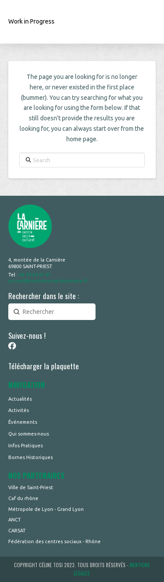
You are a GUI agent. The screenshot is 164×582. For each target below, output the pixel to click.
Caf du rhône (23, 498)
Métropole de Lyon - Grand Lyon (46, 509)
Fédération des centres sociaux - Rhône (54, 541)
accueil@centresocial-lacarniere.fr (48, 280)
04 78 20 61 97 (35, 274)
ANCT (14, 519)
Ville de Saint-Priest (30, 487)
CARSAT (17, 530)
